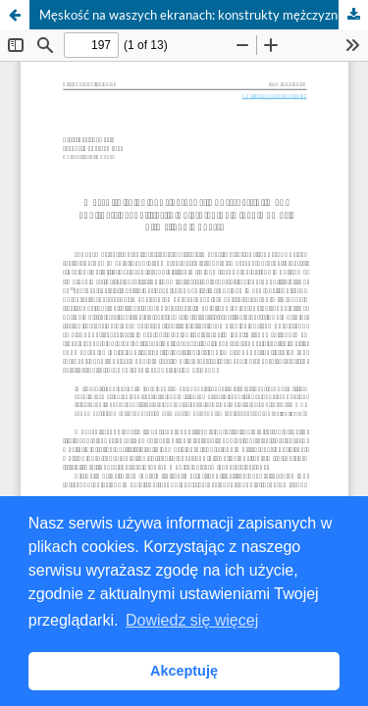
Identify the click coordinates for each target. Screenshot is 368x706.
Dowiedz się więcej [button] (192, 620)
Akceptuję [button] (184, 671)
